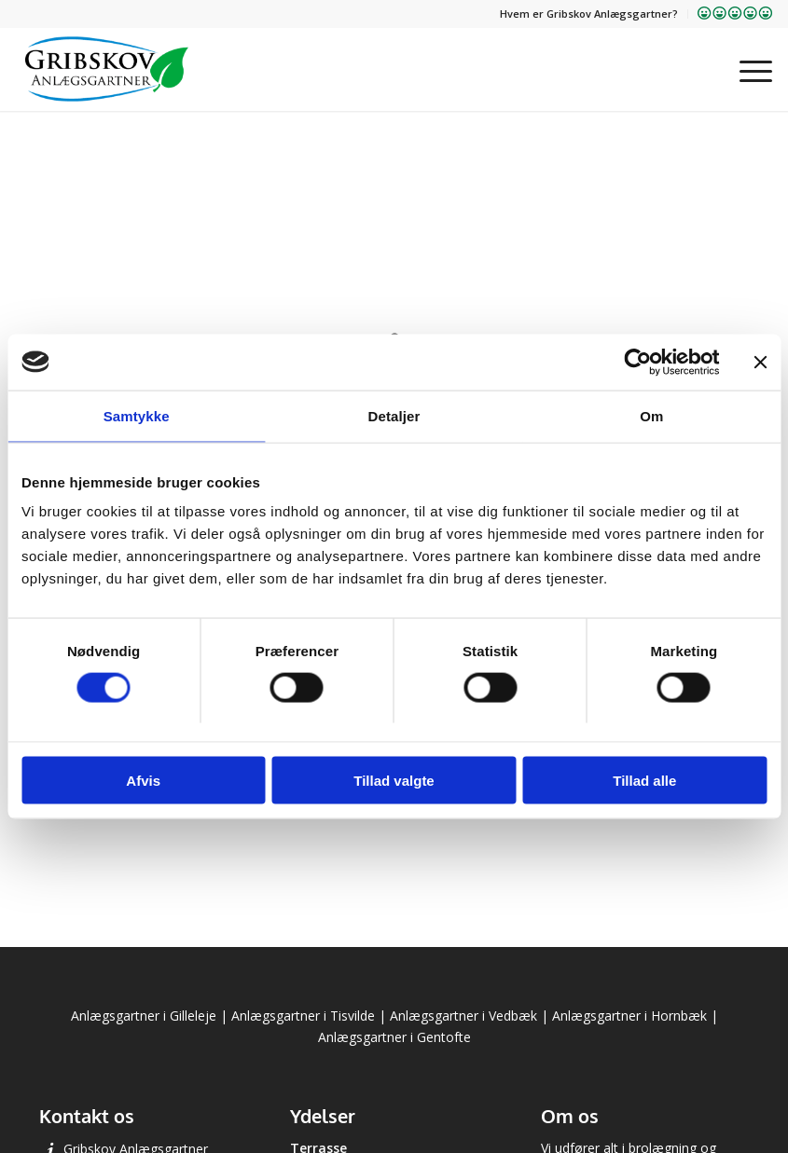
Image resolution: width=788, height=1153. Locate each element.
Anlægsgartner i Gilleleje (143, 1015)
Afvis (143, 781)
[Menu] (746, 69)
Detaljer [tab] (394, 415)
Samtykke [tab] (137, 415)
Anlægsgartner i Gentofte (394, 1037)
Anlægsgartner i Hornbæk (629, 1015)
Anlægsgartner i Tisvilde (303, 1015)
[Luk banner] (760, 361)
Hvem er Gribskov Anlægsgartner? (589, 14)
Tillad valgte (393, 781)
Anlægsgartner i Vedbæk (463, 1015)
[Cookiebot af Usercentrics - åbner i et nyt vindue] (637, 362)
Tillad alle (644, 781)
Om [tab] (651, 415)
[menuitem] (589, 14)
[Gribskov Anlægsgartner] (107, 69)
